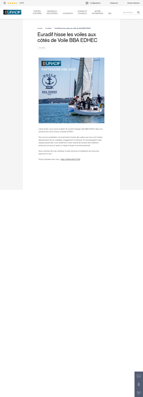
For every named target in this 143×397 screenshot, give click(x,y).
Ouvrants (68, 13)
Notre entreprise (97, 12)
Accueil (39, 28)
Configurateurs (93, 3)
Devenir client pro (133, 3)
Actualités (48, 28)
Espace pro (114, 3)
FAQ (109, 13)
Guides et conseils (82, 12)
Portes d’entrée (37, 12)
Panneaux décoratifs (52, 12)
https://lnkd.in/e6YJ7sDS (70, 159)
